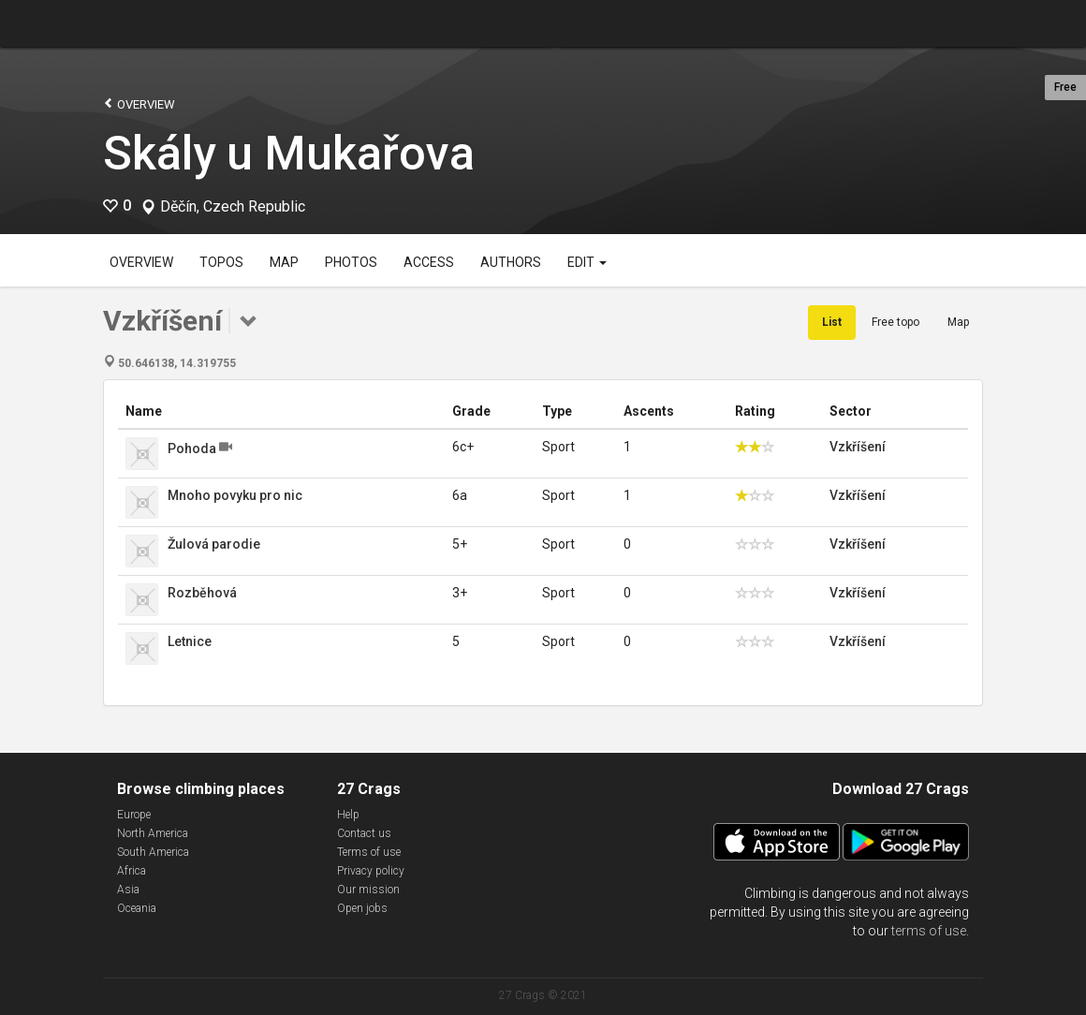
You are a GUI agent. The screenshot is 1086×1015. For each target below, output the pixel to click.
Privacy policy (370, 870)
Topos (221, 262)
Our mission (368, 889)
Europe (134, 814)
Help (348, 814)
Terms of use (369, 852)
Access (429, 262)
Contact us (364, 833)
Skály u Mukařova (289, 153)
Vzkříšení (857, 446)
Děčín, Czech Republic (232, 206)
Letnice (190, 641)
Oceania (136, 908)
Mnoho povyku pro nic (235, 495)
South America (153, 852)
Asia (128, 889)
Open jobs (362, 908)
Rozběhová (202, 592)
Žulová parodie (214, 544)
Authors (510, 262)
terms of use (928, 930)
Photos (351, 262)
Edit (587, 262)
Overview (139, 103)
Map (284, 262)
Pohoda (192, 448)
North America (152, 833)
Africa (131, 870)
